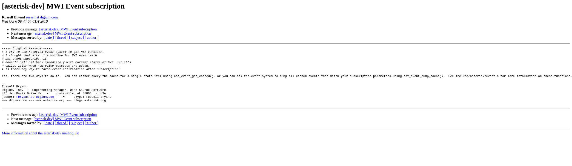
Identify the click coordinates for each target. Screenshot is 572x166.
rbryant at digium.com (35, 107)
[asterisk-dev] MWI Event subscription (68, 29)
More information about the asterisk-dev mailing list (40, 145)
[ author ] (92, 37)
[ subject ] (76, 37)
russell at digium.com (42, 17)
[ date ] (48, 37)
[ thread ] (61, 37)
